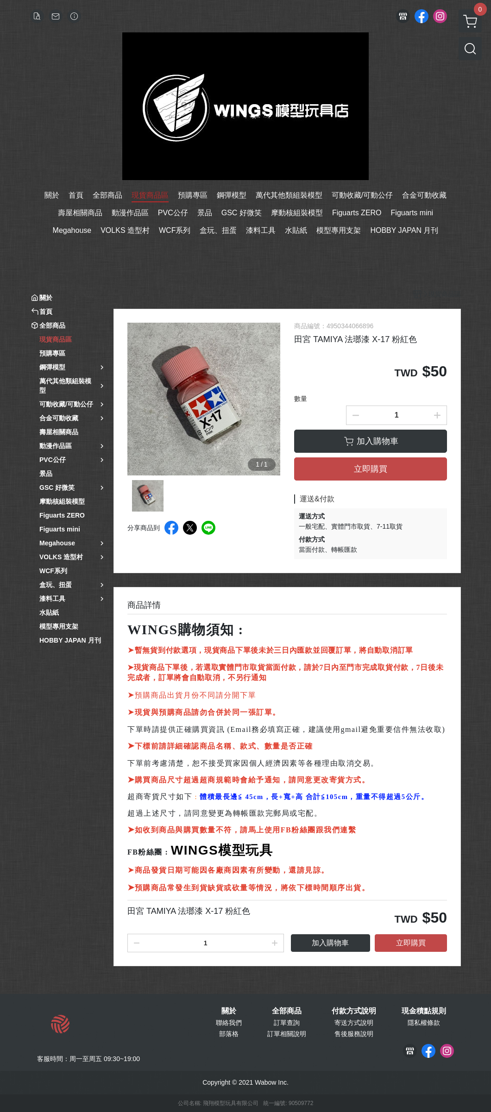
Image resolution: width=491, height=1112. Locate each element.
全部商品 (287, 1011)
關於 (228, 1011)
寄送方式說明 (353, 1022)
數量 (300, 398)
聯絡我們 (229, 1022)
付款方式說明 (354, 1011)
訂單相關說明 (286, 1034)
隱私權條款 (424, 1022)
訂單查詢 (287, 1022)
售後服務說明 (353, 1034)
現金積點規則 (424, 1011)
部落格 (229, 1034)
